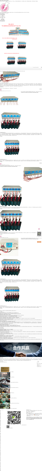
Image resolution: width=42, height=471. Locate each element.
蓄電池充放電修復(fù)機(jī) (0, 440)
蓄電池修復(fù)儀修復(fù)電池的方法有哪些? (5, 314)
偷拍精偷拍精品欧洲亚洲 (39, 418)
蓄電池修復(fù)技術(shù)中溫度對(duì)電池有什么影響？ (7, 335)
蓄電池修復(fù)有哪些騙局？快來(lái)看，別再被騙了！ (7, 329)
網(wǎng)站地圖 (6, 0)
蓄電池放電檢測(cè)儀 (0, 424)
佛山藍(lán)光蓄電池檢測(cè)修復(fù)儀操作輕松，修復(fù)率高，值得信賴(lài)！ (9, 317)
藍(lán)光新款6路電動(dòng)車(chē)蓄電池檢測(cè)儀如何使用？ (8, 321)
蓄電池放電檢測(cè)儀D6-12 (3, 206)
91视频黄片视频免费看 (32, 418)
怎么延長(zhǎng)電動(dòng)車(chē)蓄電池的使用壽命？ (6, 338)
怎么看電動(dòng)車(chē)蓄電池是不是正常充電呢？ (6, 333)
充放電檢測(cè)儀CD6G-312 (3, 159)
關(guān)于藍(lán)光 (2, 20)
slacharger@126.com (32, 411)
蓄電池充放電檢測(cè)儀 (0, 417)
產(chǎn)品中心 (0, 447)
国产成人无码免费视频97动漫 (30, 419)
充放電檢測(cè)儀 (23, 92)
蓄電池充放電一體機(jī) (0, 432)
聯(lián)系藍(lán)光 (2, 0)
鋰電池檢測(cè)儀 (31, 92)
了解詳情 (1, 161)
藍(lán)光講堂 (2, 19)
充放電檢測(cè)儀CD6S (3, 132)
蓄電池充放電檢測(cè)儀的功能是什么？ (5, 324)
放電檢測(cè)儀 (27, 92)
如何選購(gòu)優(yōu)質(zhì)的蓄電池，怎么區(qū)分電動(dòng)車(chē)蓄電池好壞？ (10, 325)
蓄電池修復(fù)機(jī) (35, 92)
